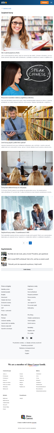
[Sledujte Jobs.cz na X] (27, 338)
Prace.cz (5, 380)
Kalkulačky (31, 308)
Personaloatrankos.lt (41, 386)
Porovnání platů (32, 305)
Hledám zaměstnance (34, 318)
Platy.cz (21, 382)
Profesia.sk (5, 376)
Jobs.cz (5, 373)
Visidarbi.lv (38, 382)
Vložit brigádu (31, 320)
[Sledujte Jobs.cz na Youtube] (31, 338)
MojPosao (5, 398)
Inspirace (30, 289)
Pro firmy (30, 315)
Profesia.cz (5, 378)
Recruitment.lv (39, 388)
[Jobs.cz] (4, 2)
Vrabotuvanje (6, 402)
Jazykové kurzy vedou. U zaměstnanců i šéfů (15, 232)
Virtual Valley (6, 407)
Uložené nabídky (6, 320)
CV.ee (37, 378)
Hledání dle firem (6, 300)
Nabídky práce (5, 289)
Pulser (4, 409)
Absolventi (4, 297)
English (27, 353)
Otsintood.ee (39, 384)
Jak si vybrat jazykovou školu (10, 53)
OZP (2, 308)
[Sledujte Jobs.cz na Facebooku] (22, 338)
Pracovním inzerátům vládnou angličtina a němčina (17, 98)
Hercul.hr (5, 404)
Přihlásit (44, 2)
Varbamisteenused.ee (41, 391)
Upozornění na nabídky (8, 323)
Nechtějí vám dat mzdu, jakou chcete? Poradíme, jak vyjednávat (28, 254)
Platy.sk (21, 384)
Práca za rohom (6, 382)
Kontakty (30, 327)
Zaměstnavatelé (5, 292)
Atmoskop (5, 386)
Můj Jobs (4, 315)
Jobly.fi (21, 398)
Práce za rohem (6, 384)
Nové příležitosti (32, 292)
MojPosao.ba (6, 400)
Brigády (3, 294)
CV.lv (37, 376)
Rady (29, 300)
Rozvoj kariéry (32, 297)
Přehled (3, 318)
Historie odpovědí (6, 326)
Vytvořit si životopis (6, 328)
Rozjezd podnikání (33, 294)
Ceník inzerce (31, 323)
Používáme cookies (18, 342)
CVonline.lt (38, 373)
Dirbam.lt (38, 380)
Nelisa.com (5, 388)
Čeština (27, 350)
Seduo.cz (22, 378)
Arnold (21, 373)
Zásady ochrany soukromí (33, 342)
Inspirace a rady (7, 8)
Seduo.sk (22, 380)
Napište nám (31, 330)
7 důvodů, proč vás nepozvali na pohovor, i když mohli (25, 264)
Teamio (21, 376)
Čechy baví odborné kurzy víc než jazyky (13, 187)
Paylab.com (22, 386)
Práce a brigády (6, 286)
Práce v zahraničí (6, 310)
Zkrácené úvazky (6, 302)
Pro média (30, 333)
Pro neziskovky (5, 305)
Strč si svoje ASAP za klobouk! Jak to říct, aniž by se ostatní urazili (28, 259)
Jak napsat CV (32, 302)
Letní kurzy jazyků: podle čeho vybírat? (13, 143)
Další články (27, 269)
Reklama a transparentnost (27, 348)
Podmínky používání (27, 345)
